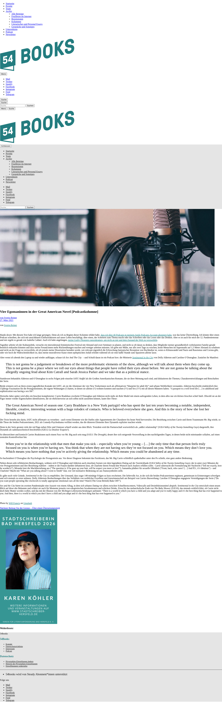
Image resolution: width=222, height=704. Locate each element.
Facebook (10, 86)
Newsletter (11, 34)
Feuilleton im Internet (21, 16)
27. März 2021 (6, 320)
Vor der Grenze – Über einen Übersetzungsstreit (30, 508)
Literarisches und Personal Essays (26, 24)
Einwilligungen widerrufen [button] (16, 666)
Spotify (9, 84)
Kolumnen (16, 21)
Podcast (9, 32)
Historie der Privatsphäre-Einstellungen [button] (21, 664)
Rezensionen (17, 19)
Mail (8, 79)
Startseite (10, 3)
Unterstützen (11, 29)
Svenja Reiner (10, 325)
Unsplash (27, 503)
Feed (8, 92)
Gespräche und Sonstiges (22, 26)
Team (8, 8)
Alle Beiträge (17, 14)
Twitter (9, 81)
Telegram (10, 94)
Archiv (9, 11)
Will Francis (14, 503)
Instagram (10, 89)
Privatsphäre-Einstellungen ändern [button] (19, 661)
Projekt (9, 6)
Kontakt (9, 644)
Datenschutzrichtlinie (14, 646)
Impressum (10, 649)
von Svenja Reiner (8, 317)
